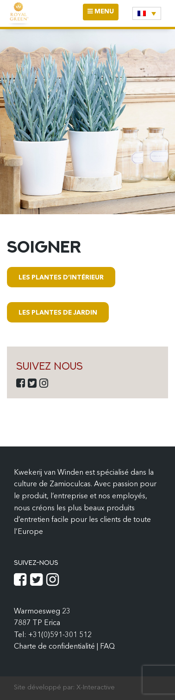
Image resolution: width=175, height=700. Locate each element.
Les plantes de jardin (58, 313)
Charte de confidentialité (55, 646)
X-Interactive (95, 687)
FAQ (107, 646)
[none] (146, 13)
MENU (103, 14)
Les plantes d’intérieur (61, 278)
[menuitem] (146, 13)
